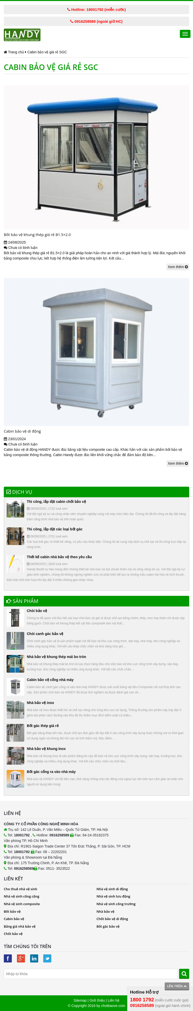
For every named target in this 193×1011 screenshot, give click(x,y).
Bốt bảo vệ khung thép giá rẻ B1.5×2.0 (37, 234)
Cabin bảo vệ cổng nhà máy (50, 680)
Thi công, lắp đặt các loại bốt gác (54, 529)
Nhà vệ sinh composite (22, 904)
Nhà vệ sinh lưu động (113, 896)
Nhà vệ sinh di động (112, 889)
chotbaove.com (113, 1006)
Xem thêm (178, 267)
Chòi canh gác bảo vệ (45, 634)
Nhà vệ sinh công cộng (21, 896)
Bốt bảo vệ (12, 911)
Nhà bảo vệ (106, 911)
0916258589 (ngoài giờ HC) (96, 21)
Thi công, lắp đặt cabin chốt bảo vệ (56, 502)
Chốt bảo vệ (13, 933)
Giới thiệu (97, 1000)
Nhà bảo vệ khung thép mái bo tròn (56, 657)
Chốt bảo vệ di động (112, 918)
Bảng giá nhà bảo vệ (20, 926)
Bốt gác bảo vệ (108, 926)
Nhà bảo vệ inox (40, 703)
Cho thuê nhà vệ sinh (20, 889)
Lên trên (177, 986)
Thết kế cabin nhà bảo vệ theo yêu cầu (59, 557)
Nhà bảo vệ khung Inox (46, 749)
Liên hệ (113, 1000)
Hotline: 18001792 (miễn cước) (96, 9)
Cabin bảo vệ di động (22, 431)
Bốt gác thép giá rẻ (43, 726)
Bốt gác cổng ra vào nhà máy (51, 772)
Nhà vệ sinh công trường (116, 904)
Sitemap (80, 1000)
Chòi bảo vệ (37, 611)
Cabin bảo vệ (14, 918)
